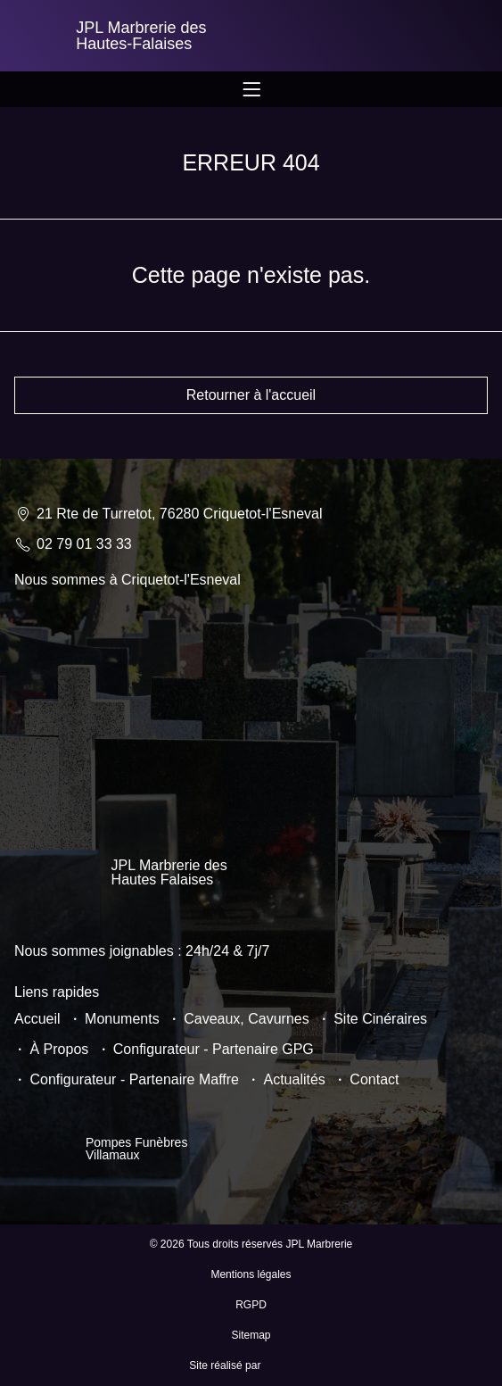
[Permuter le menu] (251, 89)
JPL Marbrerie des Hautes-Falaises (141, 36)
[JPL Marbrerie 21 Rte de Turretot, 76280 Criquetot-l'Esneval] (251, 694)
